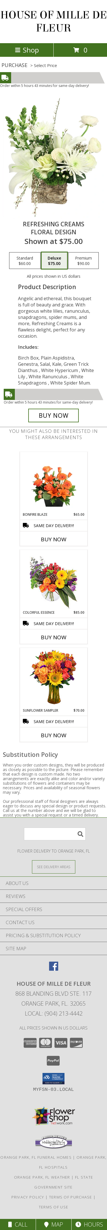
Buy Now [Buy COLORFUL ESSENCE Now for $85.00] (53, 637)
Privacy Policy (27, 1197)
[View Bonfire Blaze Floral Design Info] (53, 482)
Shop (27, 50)
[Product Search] (55, 834)
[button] (53, 1078)
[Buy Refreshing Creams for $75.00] (53, 415)
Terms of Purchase (70, 1197)
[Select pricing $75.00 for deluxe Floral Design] (54, 260)
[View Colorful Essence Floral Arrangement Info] (53, 580)
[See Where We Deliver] (53, 866)
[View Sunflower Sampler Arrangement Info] (53, 678)
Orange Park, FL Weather (42, 1177)
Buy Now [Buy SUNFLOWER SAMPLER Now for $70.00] (53, 735)
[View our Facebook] (53, 969)
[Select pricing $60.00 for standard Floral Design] (24, 260)
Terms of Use (53, 1207)
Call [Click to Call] (17, 1224)
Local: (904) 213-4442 (53, 1013)
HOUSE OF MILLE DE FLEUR (53, 22)
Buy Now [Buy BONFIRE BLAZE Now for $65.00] (53, 539)
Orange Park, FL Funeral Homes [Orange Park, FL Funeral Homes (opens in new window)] (36, 1157)
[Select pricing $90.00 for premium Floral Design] (83, 260)
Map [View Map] (53, 1224)
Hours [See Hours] (89, 1224)
